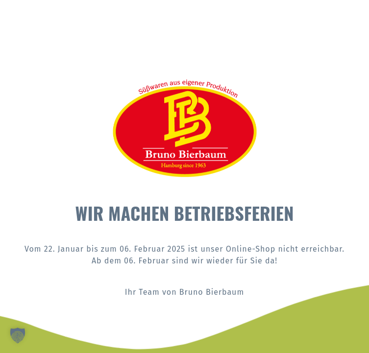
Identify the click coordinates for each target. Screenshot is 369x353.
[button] (17, 335)
